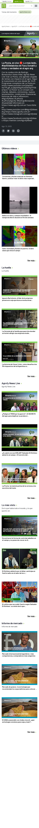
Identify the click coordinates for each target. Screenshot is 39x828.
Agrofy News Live (25, 12)
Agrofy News (6, 26)
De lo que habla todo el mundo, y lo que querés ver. (17, 509)
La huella (5, 271)
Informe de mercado (9, 626)
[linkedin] (13, 130)
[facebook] (3, 130)
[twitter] (8, 130)
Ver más (32, 260)
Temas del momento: (9, 12)
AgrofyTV (14, 26)
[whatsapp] (18, 130)
